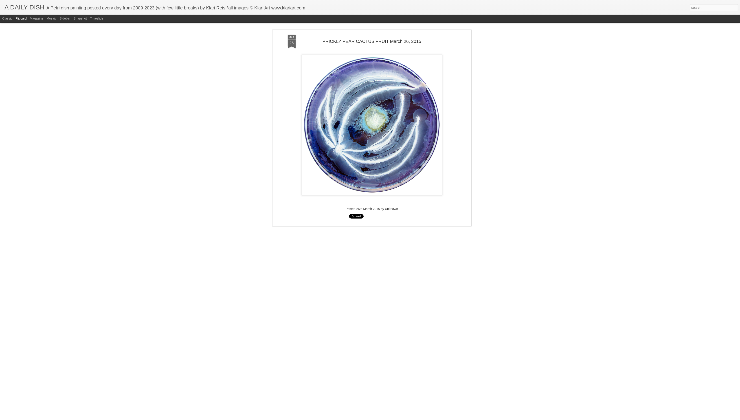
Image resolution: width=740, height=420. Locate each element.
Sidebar (65, 18)
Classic (7, 18)
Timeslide (96, 18)
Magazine (37, 18)
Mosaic (51, 18)
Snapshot (80, 18)
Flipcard (21, 18)
